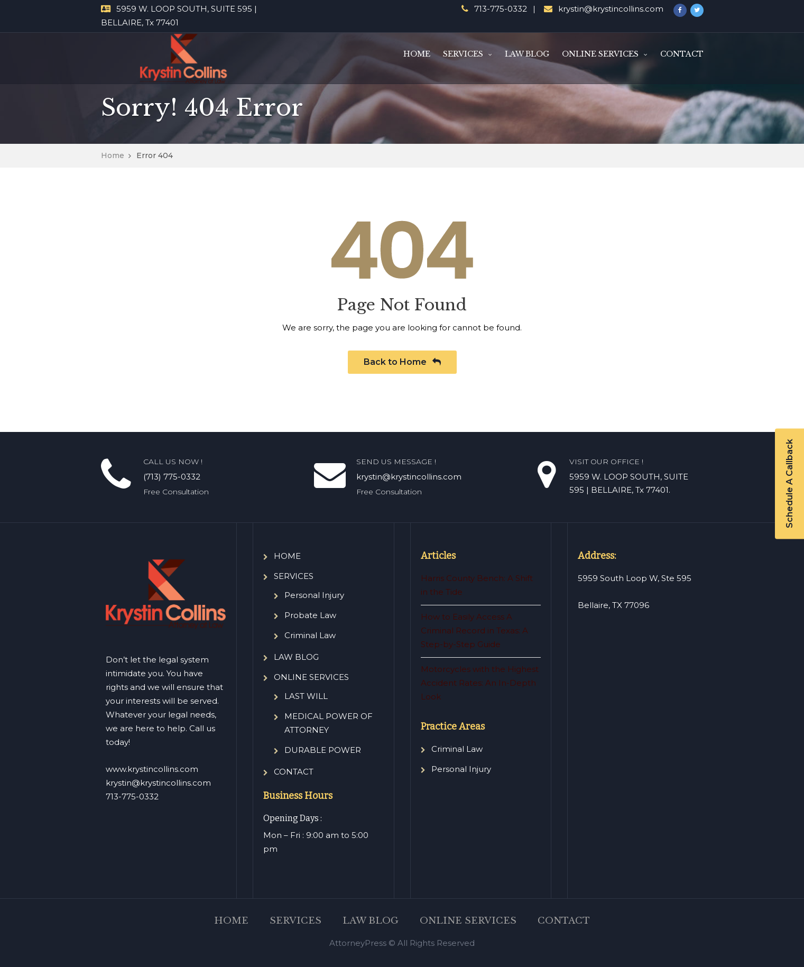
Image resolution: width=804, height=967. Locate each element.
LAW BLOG (527, 54)
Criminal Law (310, 635)
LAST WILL (306, 696)
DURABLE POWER (322, 750)
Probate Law (310, 615)
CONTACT (682, 54)
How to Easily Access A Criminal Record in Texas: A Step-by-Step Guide (474, 630)
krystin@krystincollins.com (610, 9)
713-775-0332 (500, 9)
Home (112, 155)
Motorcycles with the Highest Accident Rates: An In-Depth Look (480, 683)
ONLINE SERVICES (600, 54)
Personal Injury (314, 595)
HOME (416, 54)
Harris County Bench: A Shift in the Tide (477, 585)
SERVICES (463, 54)
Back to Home (402, 362)
